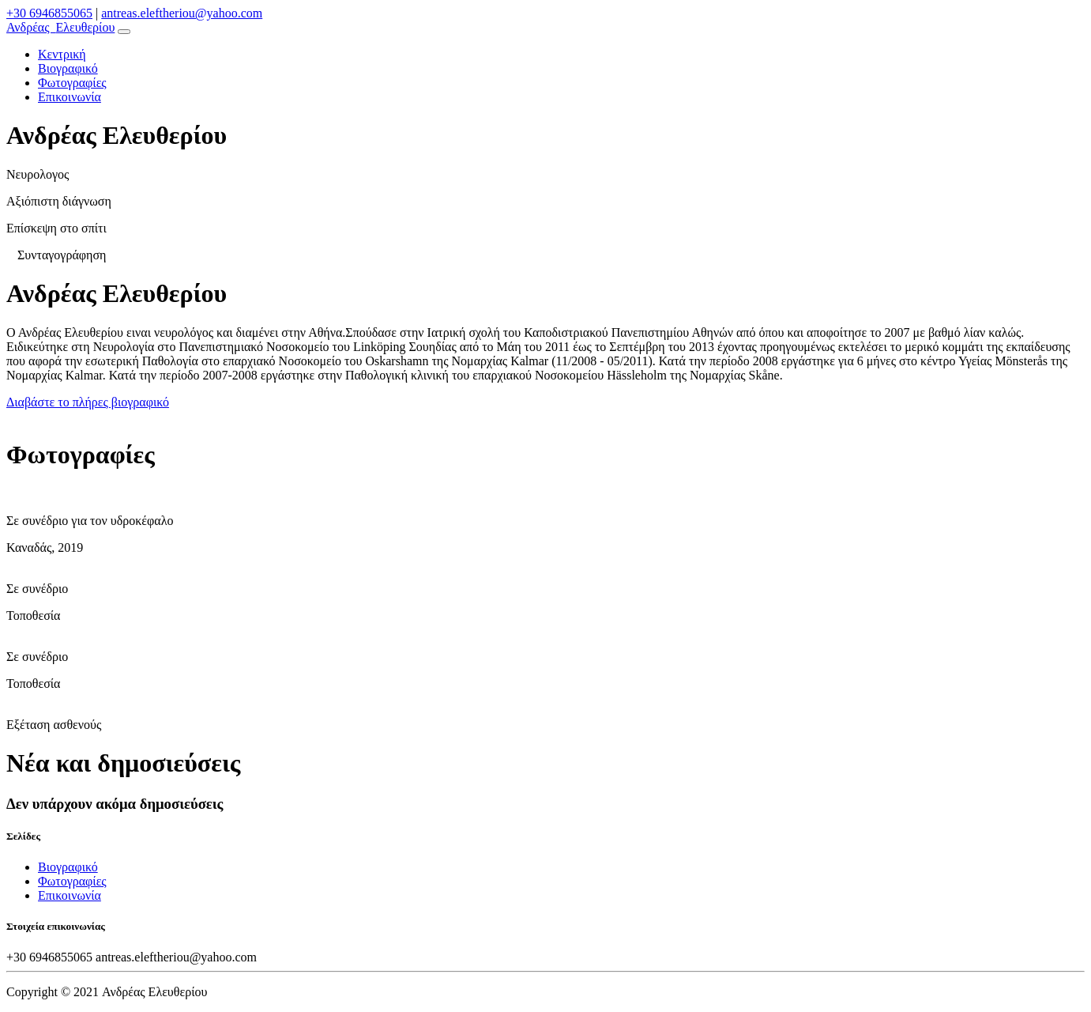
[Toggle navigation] (124, 31)
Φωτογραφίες (72, 82)
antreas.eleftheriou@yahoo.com (181, 13)
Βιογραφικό (68, 68)
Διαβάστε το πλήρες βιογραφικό (87, 402)
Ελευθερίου (60, 27)
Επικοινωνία (69, 97)
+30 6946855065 (49, 13)
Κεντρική (62, 54)
